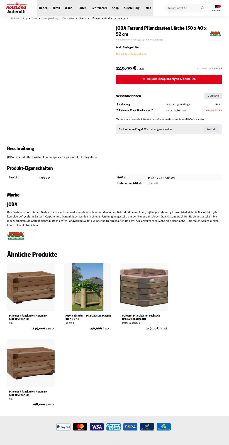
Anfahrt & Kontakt (93, 418)
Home (16, 18)
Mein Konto (13, 385)
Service (47, 390)
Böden (43, 7)
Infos (148, 7)
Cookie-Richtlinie (16, 414)
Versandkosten (214, 110)
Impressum (13, 402)
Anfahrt (212, 96)
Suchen (202, 7)
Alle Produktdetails (157, 39)
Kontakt (47, 394)
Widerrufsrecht (15, 394)
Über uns (48, 398)
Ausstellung (132, 7)
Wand (69, 7)
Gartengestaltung (49, 18)
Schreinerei (99, 7)
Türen (56, 7)
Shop (115, 7)
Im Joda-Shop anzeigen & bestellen (173, 78)
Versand (218, 68)
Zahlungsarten (15, 410)
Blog (46, 385)
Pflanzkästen (68, 18)
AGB (9, 390)
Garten (82, 7)
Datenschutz (14, 398)
